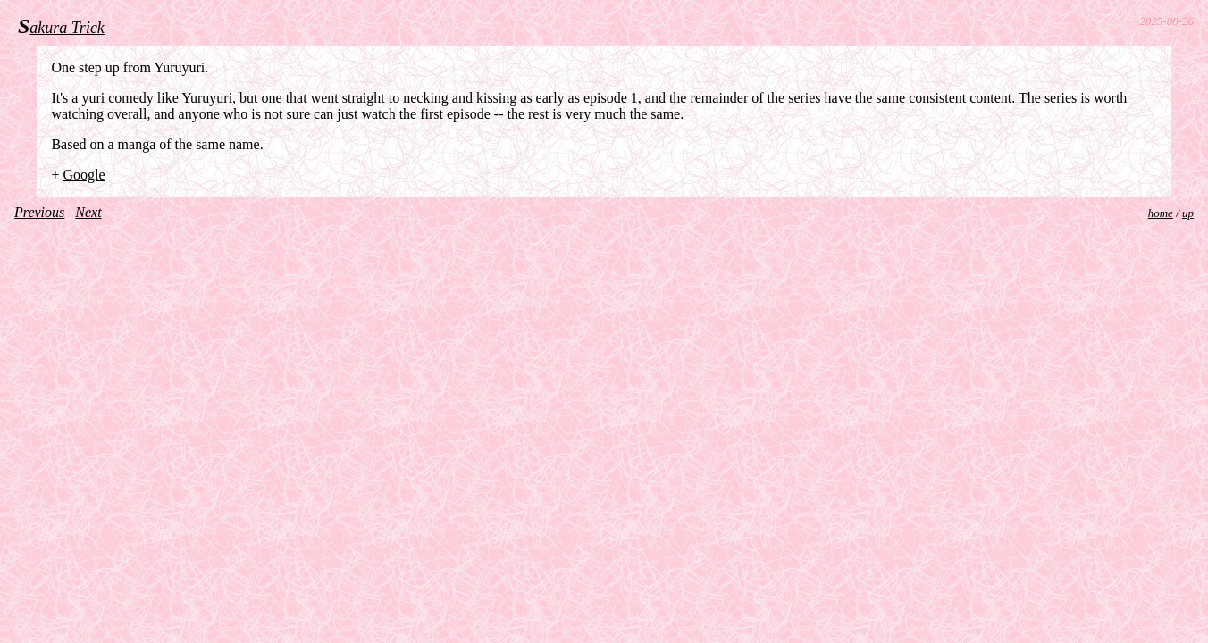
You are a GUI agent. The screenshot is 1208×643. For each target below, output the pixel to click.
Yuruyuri (206, 97)
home (1160, 213)
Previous (39, 212)
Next (88, 212)
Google (84, 174)
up (1188, 213)
